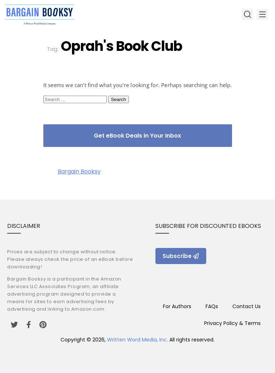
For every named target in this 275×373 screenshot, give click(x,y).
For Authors (177, 306)
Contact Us (246, 306)
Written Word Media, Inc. (137, 339)
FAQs (212, 306)
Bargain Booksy (79, 171)
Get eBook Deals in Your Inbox (137, 135)
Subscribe (181, 256)
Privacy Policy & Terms (232, 323)
